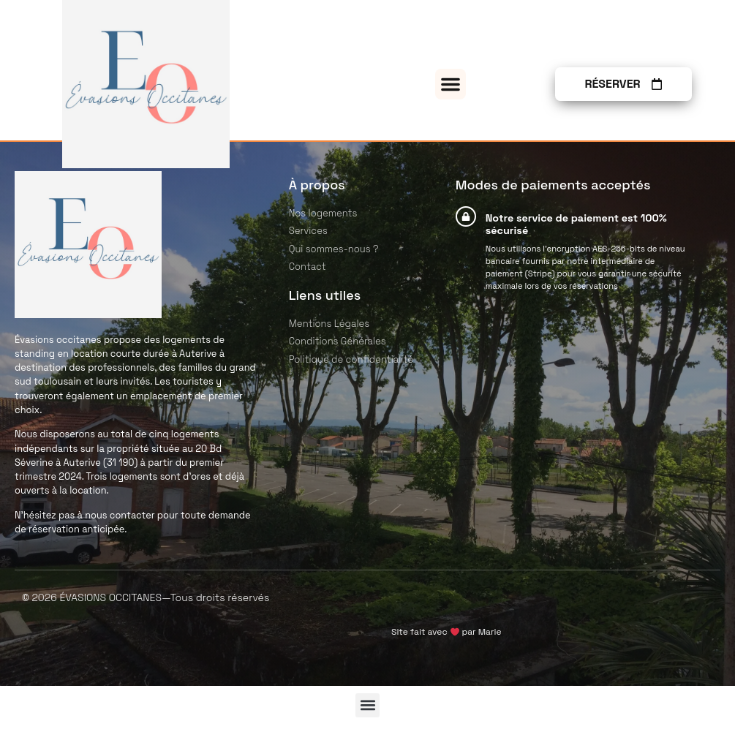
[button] (450, 84)
